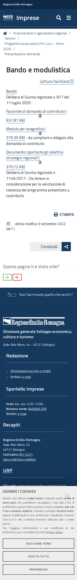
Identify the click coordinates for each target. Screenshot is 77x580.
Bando (11, 91)
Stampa (64, 214)
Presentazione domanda (22, 54)
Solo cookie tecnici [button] (38, 543)
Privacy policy (55, 532)
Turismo (10, 38)
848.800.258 (37, 408)
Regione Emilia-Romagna (17, 4)
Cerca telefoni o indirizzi (19, 459)
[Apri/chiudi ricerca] (59, 18)
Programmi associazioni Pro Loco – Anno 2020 (33, 46)
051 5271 (26, 454)
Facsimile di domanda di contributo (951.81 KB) (36, 115)
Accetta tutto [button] (38, 556)
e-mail (26, 376)
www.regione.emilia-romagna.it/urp (41, 485)
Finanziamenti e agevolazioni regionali (40, 33)
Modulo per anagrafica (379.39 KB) (26, 133)
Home (6, 33)
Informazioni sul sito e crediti (30, 370)
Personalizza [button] (38, 569)
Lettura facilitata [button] (57, 81)
